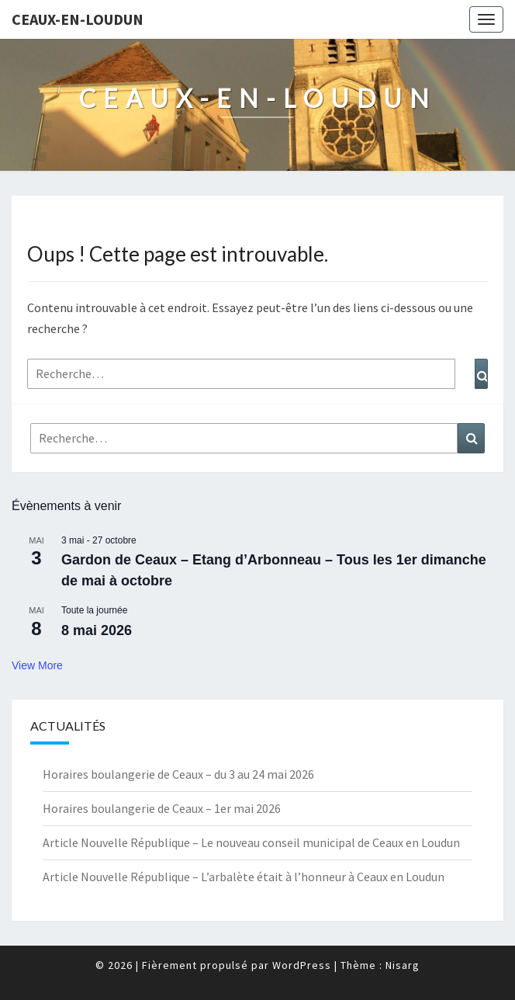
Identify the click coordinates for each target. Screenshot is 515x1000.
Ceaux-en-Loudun (77, 19)
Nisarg (402, 965)
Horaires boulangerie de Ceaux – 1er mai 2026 (162, 808)
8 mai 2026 (96, 630)
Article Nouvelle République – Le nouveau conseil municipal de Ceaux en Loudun (251, 842)
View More (37, 665)
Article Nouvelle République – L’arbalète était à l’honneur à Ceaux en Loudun (243, 876)
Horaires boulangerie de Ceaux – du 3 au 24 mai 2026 (178, 774)
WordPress (301, 965)
